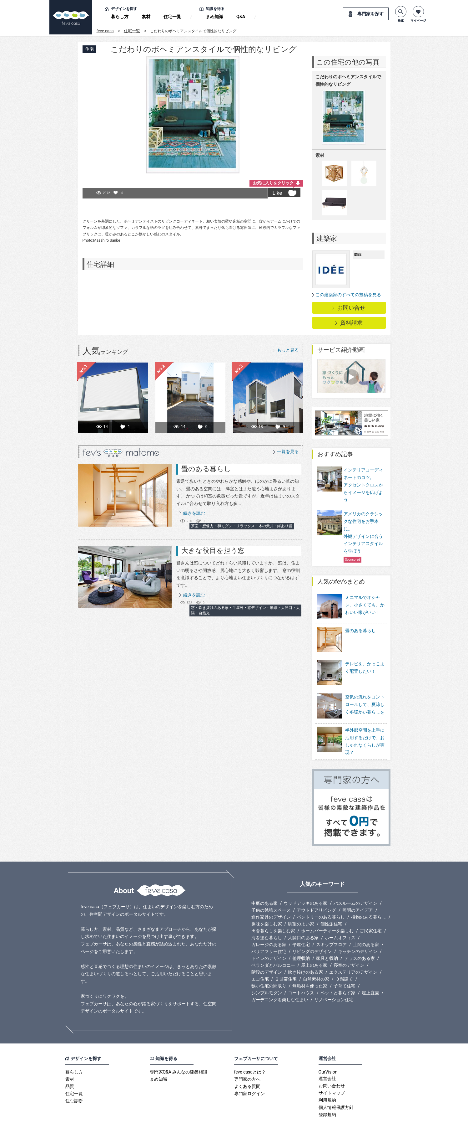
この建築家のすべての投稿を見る (348, 294)
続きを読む (194, 513)
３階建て (344, 962)
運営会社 (327, 1061)
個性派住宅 (331, 906)
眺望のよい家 (301, 906)
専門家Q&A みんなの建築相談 (179, 1055)
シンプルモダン (266, 975)
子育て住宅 (344, 968)
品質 (69, 1069)
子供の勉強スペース (271, 893)
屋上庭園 (370, 975)
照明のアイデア (357, 893)
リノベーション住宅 (334, 982)
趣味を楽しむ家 (266, 906)
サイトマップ (332, 1076)
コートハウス (301, 975)
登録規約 (327, 1097)
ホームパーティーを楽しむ (327, 913)
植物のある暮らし (368, 900)
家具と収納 (327, 941)
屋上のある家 (314, 948)
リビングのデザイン (312, 934)
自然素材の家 (316, 962)
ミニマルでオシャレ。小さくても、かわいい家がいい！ (365, 605)
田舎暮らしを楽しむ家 (273, 913)
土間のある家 (366, 927)
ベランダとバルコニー (273, 948)
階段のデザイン (266, 955)
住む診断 (74, 1083)
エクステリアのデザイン (353, 955)
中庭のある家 (264, 886)
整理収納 (301, 941)
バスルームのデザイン (355, 886)
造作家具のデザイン (271, 900)
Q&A (240, 16)
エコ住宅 (260, 962)
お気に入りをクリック (273, 183)
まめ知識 (214, 16)
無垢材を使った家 (309, 968)
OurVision (328, 1055)
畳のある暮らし (206, 469)
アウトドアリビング (316, 893)
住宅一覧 (172, 16)
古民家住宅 (371, 913)
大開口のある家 (303, 920)
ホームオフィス (340, 920)
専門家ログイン (249, 1076)
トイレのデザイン (268, 941)
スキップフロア (331, 927)
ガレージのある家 (268, 927)
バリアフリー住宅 (268, 934)
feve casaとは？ (250, 1055)
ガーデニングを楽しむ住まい (279, 982)
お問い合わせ (332, 1068)
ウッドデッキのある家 (305, 886)
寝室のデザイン (349, 948)
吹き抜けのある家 (305, 955)
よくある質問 (247, 1069)
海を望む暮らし (266, 920)
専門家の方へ (247, 1062)
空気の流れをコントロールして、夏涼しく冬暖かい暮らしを (365, 692)
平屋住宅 (301, 927)
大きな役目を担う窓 (212, 550)
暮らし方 (119, 16)
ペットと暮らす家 (337, 975)
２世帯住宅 (286, 962)
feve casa (105, 30)
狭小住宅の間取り (268, 968)
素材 (146, 16)
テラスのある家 (359, 941)
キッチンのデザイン (357, 934)
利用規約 (327, 1083)
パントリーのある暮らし (321, 900)
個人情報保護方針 (336, 1090)
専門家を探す (370, 13)
